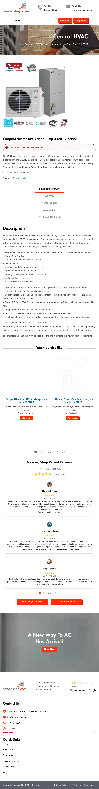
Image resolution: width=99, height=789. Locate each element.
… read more (55, 512)
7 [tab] (63, 452)
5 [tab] (54, 452)
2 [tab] (40, 452)
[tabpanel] (26, 386)
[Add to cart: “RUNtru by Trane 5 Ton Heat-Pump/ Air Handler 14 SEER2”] (72, 418)
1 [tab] (35, 452)
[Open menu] (16, 20)
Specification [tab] (49, 210)
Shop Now (80, 21)
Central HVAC (70, 36)
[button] (64, 67)
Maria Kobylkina (49, 491)
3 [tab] (45, 452)
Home (21, 44)
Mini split (65, 21)
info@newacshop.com (17, 717)
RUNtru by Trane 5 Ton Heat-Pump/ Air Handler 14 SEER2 (72, 400)
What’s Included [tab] (50, 203)
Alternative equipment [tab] (49, 217)
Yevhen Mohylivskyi (49, 531)
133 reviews (59, 474)
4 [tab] (49, 452)
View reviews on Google (83, 690)
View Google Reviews (32, 601)
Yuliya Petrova (49, 569)
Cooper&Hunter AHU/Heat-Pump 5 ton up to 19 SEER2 (26, 400)
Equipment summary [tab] (49, 189)
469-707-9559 (50, 10)
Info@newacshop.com (82, 10)
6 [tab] (58, 452)
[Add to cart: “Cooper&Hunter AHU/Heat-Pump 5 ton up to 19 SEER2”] (26, 418)
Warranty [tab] (49, 196)
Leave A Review (67, 601)
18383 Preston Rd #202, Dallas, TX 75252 (28, 711)
